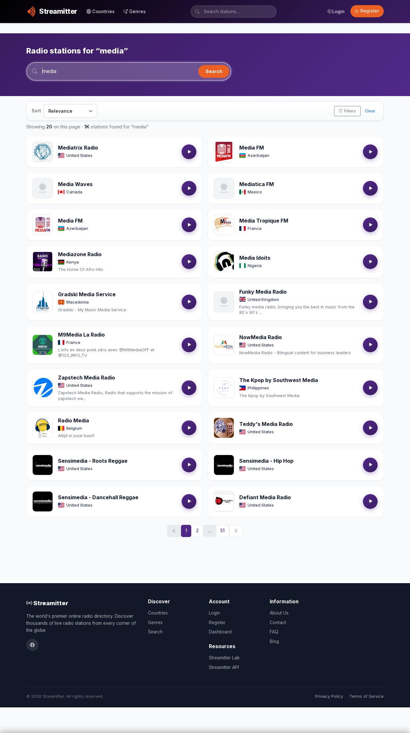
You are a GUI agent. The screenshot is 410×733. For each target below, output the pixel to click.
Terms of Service (366, 696)
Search (214, 71)
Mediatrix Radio (78, 147)
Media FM (251, 147)
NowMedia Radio (260, 337)
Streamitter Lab (224, 657)
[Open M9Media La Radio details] (42, 345)
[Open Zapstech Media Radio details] (42, 388)
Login (335, 11)
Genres (134, 11)
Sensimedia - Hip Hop (266, 461)
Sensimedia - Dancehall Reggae (98, 497)
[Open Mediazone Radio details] (42, 261)
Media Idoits (254, 258)
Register (367, 10)
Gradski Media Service (87, 294)
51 (222, 530)
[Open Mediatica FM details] (224, 188)
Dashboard (220, 631)
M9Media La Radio (81, 334)
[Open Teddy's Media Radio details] (224, 428)
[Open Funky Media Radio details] (224, 302)
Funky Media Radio (263, 292)
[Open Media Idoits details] (224, 261)
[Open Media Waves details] (42, 188)
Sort (36, 110)
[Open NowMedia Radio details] (224, 345)
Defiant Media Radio (265, 497)
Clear (370, 111)
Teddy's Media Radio (266, 424)
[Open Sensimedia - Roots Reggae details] (42, 465)
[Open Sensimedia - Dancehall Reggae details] (42, 501)
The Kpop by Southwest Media (278, 380)
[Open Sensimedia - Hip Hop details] (224, 465)
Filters (347, 111)
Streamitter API (224, 667)
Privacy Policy (329, 696)
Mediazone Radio (80, 254)
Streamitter (47, 603)
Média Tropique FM (263, 220)
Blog (274, 641)
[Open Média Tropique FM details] (224, 225)
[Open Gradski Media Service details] (42, 302)
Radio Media (73, 420)
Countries (100, 11)
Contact (278, 622)
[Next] (236, 531)
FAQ (274, 631)
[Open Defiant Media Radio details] (224, 501)
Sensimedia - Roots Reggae (92, 461)
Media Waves (75, 184)
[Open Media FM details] (224, 152)
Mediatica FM (256, 184)
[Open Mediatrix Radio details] (42, 152)
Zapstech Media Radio (86, 377)
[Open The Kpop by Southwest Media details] (224, 388)
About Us (279, 612)
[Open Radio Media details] (42, 428)
